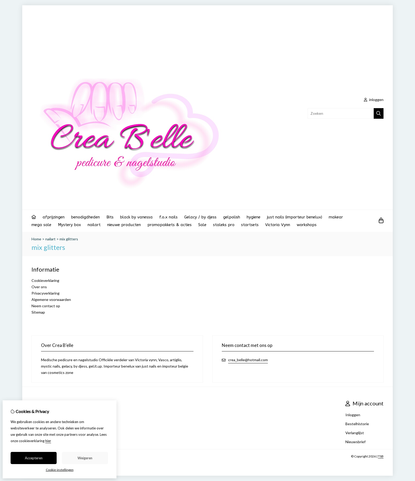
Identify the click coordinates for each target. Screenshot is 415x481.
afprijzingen (54, 217)
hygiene (253, 217)
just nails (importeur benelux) (294, 217)
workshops (307, 224)
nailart (94, 224)
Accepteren (34, 458)
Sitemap (38, 312)
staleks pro (223, 224)
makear (336, 217)
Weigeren (85, 458)
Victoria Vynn (277, 224)
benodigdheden (85, 217)
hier (48, 441)
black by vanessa (136, 217)
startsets (250, 224)
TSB (381, 456)
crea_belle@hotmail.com (248, 360)
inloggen (374, 99)
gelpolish (231, 217)
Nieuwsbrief (355, 441)
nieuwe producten (124, 224)
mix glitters (69, 239)
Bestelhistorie (357, 424)
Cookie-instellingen (60, 470)
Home (36, 239)
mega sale (41, 224)
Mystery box (69, 224)
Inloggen (352, 415)
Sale (202, 224)
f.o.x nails (168, 217)
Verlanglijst (354, 432)
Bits (110, 217)
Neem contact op (45, 306)
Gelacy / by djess (200, 217)
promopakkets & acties (169, 224)
